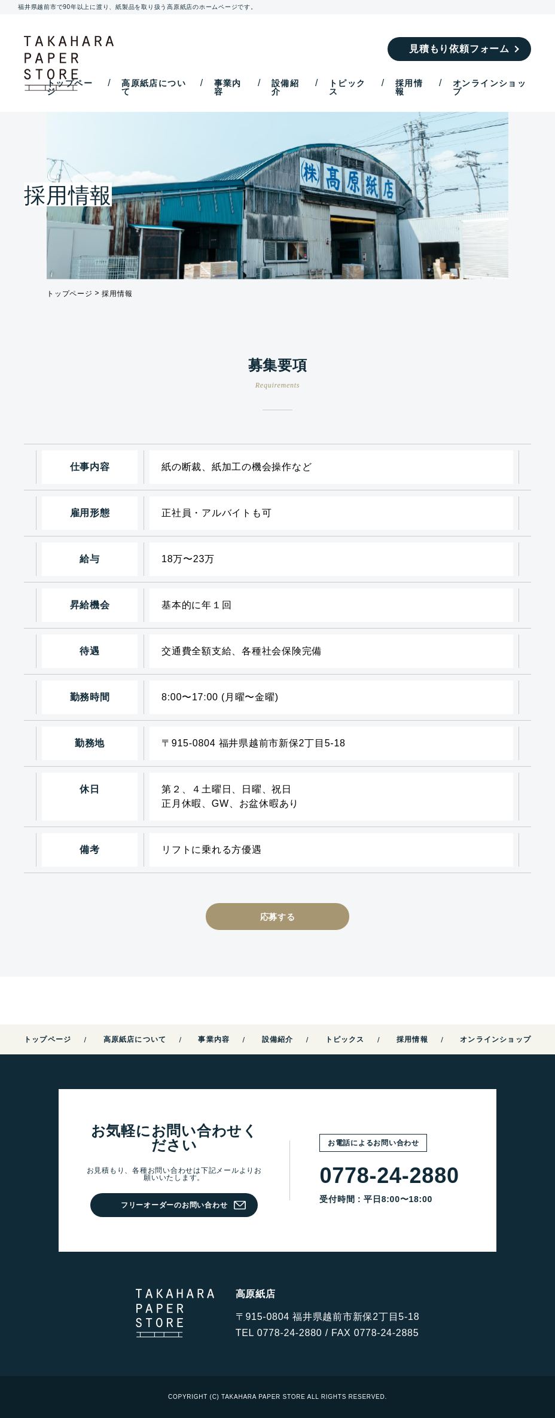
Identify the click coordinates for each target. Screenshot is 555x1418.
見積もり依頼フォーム (459, 49)
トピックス (347, 87)
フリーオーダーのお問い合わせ (174, 1205)
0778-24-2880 (389, 1175)
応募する (277, 917)
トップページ (70, 87)
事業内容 (228, 87)
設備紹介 (285, 87)
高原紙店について (153, 87)
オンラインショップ (489, 87)
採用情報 (409, 87)
